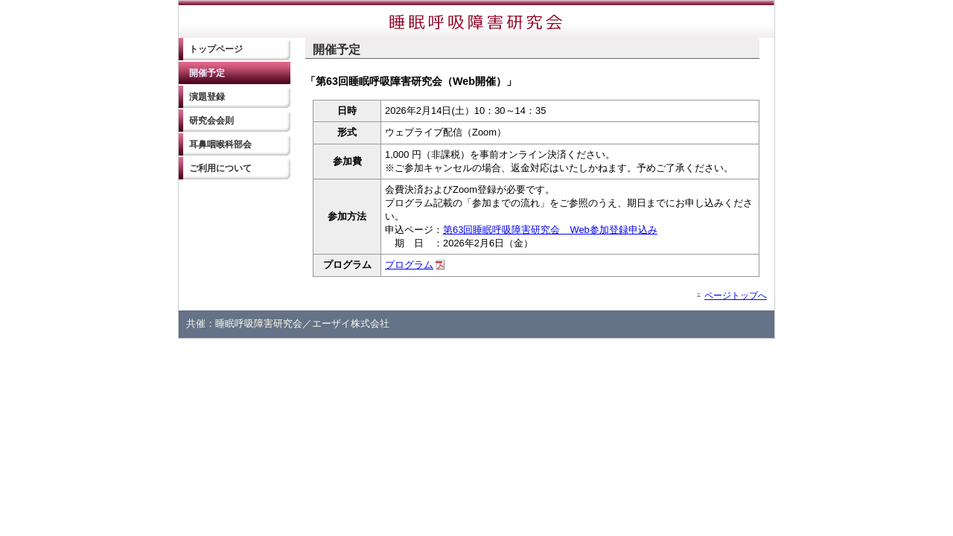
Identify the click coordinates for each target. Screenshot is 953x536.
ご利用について (220, 168)
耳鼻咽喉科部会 (220, 144)
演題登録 (207, 97)
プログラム (409, 264)
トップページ (216, 49)
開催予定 (207, 73)
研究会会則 (211, 120)
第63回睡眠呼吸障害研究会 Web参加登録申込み (550, 229)
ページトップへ (735, 295)
